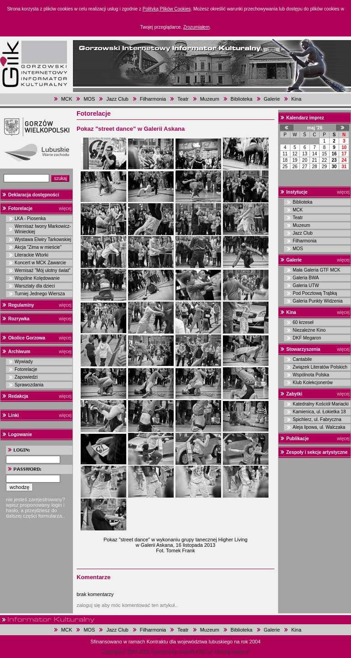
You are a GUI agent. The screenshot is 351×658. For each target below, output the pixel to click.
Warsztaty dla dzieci (35, 285)
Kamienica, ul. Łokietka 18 (319, 411)
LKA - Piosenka (30, 218)
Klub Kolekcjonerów (313, 382)
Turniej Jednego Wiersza (40, 293)
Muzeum (209, 99)
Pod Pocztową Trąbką (315, 293)
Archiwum (19, 351)
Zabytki (294, 393)
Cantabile (302, 359)
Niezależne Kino (309, 330)
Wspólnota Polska (311, 374)
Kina (296, 99)
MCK (66, 99)
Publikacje (297, 438)
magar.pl (240, 651)
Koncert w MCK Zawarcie (40, 262)
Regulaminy (21, 305)
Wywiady (24, 361)
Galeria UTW (306, 285)
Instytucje (297, 192)
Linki (13, 415)
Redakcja (18, 396)
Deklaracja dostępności (33, 194)
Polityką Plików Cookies (167, 8)
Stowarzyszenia (303, 349)
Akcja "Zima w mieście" (38, 247)
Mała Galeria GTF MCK (316, 269)
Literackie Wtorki (31, 254)
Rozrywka (19, 318)
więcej (65, 208)
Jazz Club (117, 99)
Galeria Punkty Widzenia (318, 300)
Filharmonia (153, 99)
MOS (89, 99)
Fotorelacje (20, 208)
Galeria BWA (306, 277)
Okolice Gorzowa (26, 337)
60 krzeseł (303, 322)
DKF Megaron (307, 337)
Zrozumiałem (196, 27)
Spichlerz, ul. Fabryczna (317, 419)
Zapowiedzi (26, 377)
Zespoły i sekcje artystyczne (317, 452)
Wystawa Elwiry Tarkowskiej (43, 239)
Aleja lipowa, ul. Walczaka (319, 427)
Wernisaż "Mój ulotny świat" (43, 270)
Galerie (272, 99)
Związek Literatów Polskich (320, 367)
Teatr (182, 99)
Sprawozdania (29, 384)
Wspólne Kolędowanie (37, 278)
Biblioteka (242, 99)
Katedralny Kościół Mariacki (321, 403)
